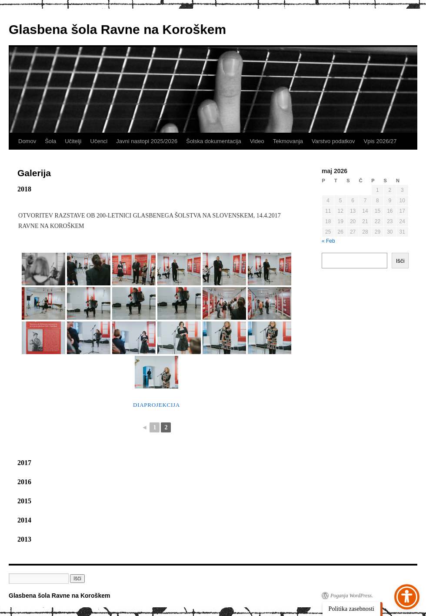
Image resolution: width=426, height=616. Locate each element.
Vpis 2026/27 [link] (380, 141)
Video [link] (257, 141)
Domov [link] (27, 141)
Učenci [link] (99, 141)
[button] (77, 578)
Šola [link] (50, 141)
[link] (43, 269)
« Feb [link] (328, 241)
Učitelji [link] (73, 141)
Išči (400, 261)
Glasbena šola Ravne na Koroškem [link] (117, 29)
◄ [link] (145, 427)
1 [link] (154, 427)
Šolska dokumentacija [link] (213, 141)
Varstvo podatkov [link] (333, 141)
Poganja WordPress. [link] (351, 596)
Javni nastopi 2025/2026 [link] (146, 141)
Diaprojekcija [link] (156, 405)
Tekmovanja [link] (288, 141)
